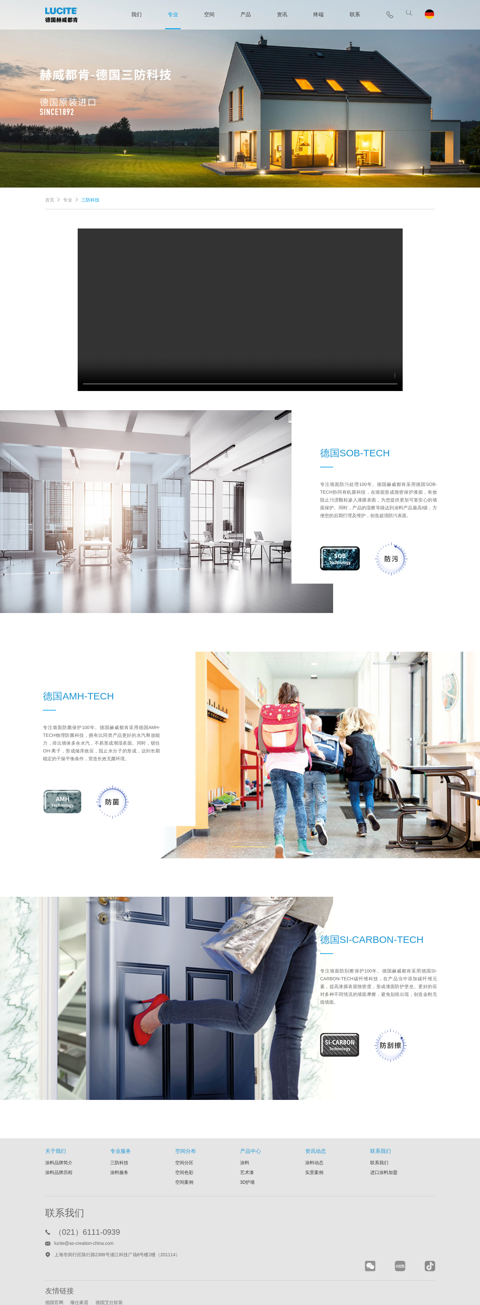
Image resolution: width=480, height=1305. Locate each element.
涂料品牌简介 (58, 1135)
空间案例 (184, 1154)
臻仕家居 (80, 1275)
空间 (207, 14)
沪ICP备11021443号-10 (265, 1294)
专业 (170, 14)
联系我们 (379, 1135)
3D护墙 (247, 1154)
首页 (49, 196)
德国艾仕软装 (110, 1275)
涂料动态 (314, 1135)
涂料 (244, 1135)
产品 (243, 14)
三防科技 (119, 1135)
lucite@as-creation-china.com (84, 1216)
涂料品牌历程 (58, 1145)
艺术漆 (247, 1145)
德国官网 (54, 1275)
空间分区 (184, 1135)
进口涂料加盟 (383, 1145)
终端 (316, 14)
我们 (134, 14)
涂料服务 (119, 1145)
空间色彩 (184, 1145)
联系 (352, 14)
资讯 (280, 14)
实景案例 (314, 1145)
